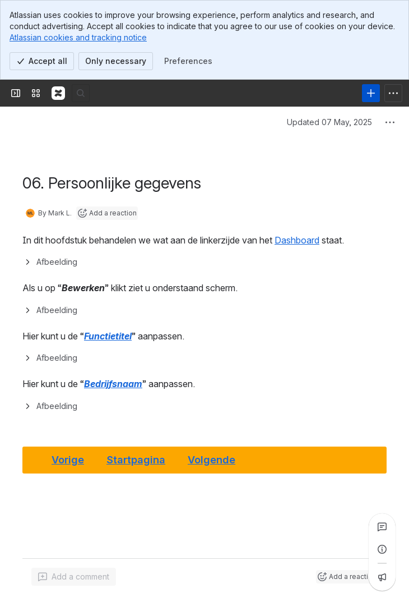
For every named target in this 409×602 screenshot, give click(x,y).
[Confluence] (58, 93)
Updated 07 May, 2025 (329, 122)
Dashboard (297, 240)
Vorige (68, 459)
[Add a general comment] (73, 577)
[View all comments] (382, 527)
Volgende (211, 459)
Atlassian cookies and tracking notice (78, 37)
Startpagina (135, 459)
